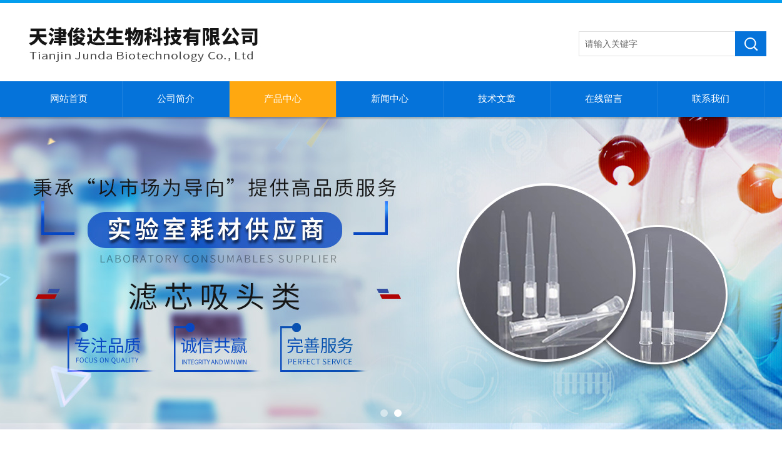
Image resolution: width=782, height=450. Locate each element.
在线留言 (603, 99)
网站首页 (69, 99)
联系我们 (710, 99)
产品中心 (283, 99)
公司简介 (176, 99)
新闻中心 (390, 99)
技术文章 (496, 99)
